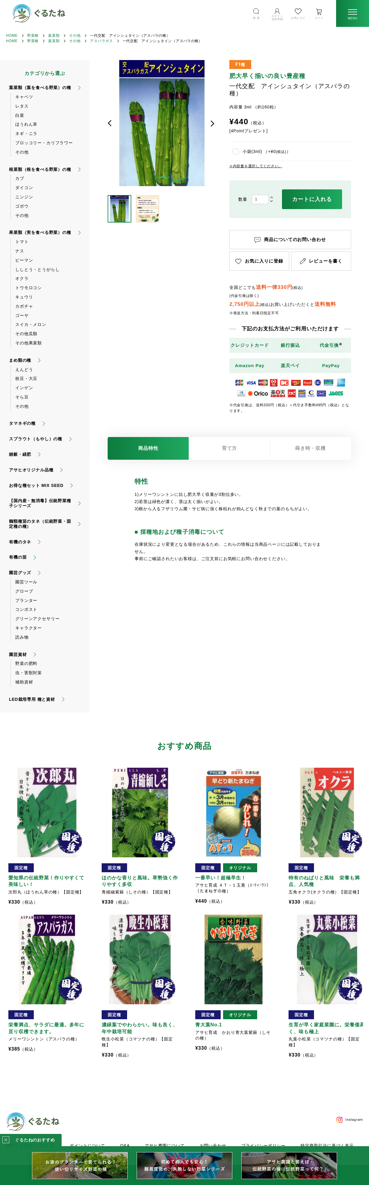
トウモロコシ (28, 287)
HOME (12, 35)
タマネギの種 (22, 423)
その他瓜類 (26, 333)
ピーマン (24, 260)
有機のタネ (20, 541)
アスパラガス (101, 41)
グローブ (24, 591)
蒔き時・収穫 (310, 448)
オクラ (22, 278)
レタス (22, 106)
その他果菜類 (28, 343)
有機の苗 (18, 557)
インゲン (24, 387)
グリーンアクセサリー (37, 618)
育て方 (229, 448)
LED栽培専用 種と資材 (32, 699)
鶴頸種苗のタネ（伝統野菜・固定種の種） (40, 524)
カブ (19, 178)
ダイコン (24, 187)
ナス (19, 251)
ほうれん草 (26, 124)
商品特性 (148, 448)
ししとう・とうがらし (37, 269)
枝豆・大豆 (26, 378)
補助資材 (24, 682)
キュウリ (24, 297)
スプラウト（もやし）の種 (35, 438)
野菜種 (33, 35)
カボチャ (24, 306)
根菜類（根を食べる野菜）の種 (40, 169)
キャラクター (28, 628)
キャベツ (24, 96)
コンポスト (26, 609)
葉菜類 (54, 35)
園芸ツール (26, 582)
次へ (212, 123)
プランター (26, 600)
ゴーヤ (22, 315)
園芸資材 (18, 654)
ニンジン (24, 196)
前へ (110, 123)
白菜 (19, 115)
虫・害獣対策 (28, 672)
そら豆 (22, 397)
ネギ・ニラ (26, 133)
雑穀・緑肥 (20, 454)
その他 (74, 35)
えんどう (24, 369)
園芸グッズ (20, 572)
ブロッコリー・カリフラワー (44, 142)
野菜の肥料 (26, 663)
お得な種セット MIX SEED (36, 485)
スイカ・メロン (30, 324)
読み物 (22, 637)
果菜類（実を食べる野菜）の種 (40, 232)
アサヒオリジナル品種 (31, 469)
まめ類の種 (20, 360)
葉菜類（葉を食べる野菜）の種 (40, 87)
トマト (22, 241)
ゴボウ (22, 206)
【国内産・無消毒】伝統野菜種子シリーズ (40, 503)
